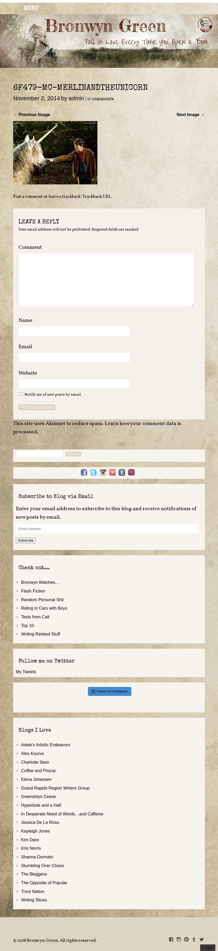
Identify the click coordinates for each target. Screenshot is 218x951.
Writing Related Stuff (40, 634)
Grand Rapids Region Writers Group (55, 788)
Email (27, 347)
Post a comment (27, 197)
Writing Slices (34, 899)
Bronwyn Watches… (40, 582)
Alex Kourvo (32, 753)
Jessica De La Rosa (40, 822)
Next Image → (191, 114)
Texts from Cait (35, 616)
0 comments (100, 99)
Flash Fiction (33, 591)
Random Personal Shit (42, 599)
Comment (30, 247)
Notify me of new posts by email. (53, 394)
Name (27, 320)
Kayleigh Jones (35, 831)
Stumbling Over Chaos (42, 865)
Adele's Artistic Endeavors (45, 744)
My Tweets (26, 671)
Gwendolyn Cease (38, 796)
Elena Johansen (36, 779)
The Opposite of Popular (44, 882)
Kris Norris (31, 848)
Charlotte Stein (35, 762)
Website (27, 373)
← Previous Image (31, 114)
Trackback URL (96, 197)
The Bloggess (34, 874)
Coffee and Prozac (38, 770)
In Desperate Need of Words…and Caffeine (62, 813)
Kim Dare (30, 839)
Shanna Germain (37, 856)
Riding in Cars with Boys (44, 608)
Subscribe (25, 540)
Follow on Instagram (110, 691)
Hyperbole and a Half (41, 805)
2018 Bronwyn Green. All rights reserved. (57, 941)
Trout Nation (32, 891)
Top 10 (27, 625)
